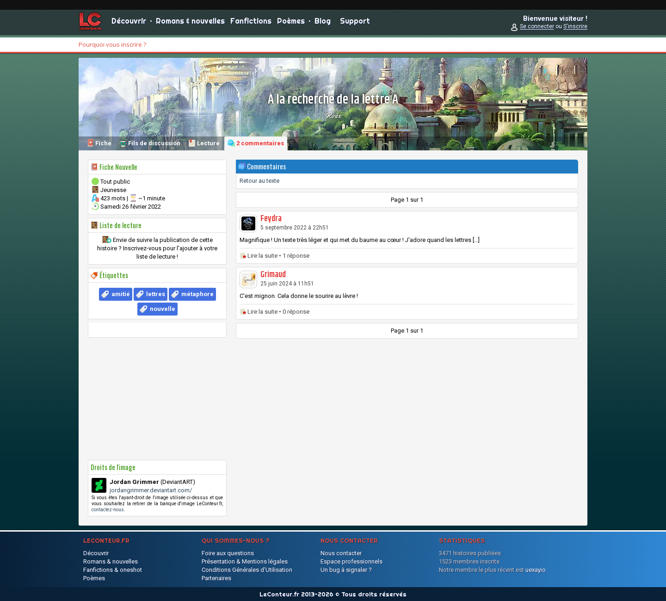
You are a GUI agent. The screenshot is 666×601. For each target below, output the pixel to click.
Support (355, 23)
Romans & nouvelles (190, 23)
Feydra (271, 218)
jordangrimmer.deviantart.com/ (151, 490)
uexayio (535, 569)
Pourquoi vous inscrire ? (112, 44)
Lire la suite (262, 255)
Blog (322, 23)
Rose (333, 115)
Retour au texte (259, 180)
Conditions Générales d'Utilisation (247, 569)
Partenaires (216, 578)
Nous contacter (341, 553)
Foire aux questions (228, 553)
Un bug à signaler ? (346, 569)
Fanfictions (250, 23)
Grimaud (273, 274)
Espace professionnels (351, 561)
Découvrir (128, 23)
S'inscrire (575, 28)
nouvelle (162, 308)
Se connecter (537, 28)
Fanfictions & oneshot (112, 569)
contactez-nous (108, 509)
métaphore (197, 294)
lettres (155, 294)
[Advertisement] (157, 399)
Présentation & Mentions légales (245, 561)
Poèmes (291, 23)
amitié (120, 294)
